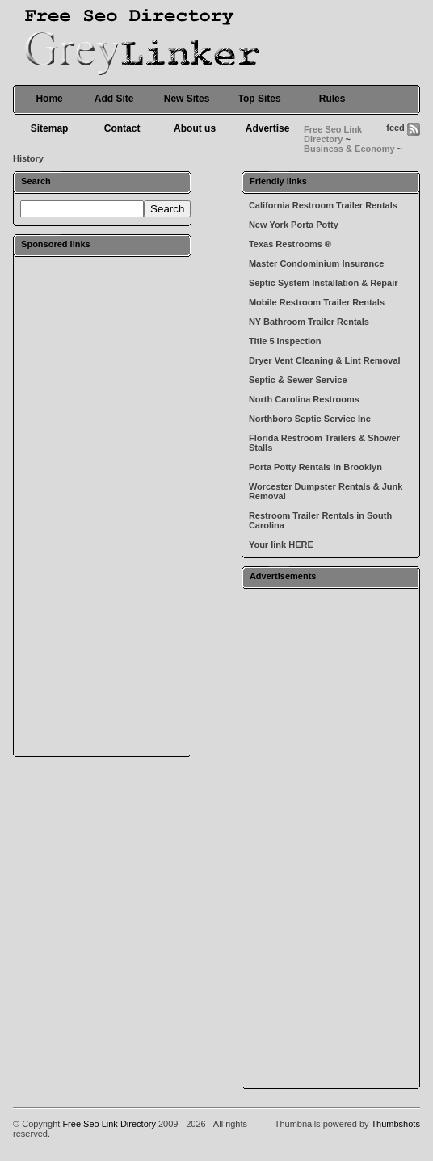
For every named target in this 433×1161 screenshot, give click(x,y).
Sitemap (50, 128)
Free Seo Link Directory (333, 134)
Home (49, 98)
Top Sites (259, 98)
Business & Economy (349, 149)
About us (195, 128)
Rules (332, 98)
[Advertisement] (102, 505)
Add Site (114, 98)
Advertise (268, 128)
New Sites (187, 98)
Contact (122, 128)
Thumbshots (395, 1124)
